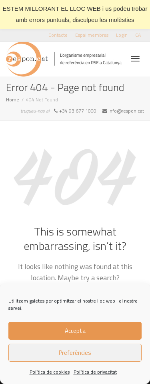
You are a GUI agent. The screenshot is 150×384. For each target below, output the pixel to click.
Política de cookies (50, 372)
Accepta (75, 330)
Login (122, 35)
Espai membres (91, 35)
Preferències (75, 352)
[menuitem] (138, 35)
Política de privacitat (95, 372)
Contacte (58, 35)
